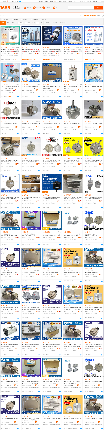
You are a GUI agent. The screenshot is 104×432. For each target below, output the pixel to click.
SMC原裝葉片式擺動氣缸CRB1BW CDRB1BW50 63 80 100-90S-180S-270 (9, 161)
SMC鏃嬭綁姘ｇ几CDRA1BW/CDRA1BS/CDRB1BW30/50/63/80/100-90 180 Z (52, 419)
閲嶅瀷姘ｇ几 (46, 55)
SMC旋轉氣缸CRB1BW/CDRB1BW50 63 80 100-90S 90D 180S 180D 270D (72, 308)
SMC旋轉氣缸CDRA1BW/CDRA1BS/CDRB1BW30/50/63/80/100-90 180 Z (51, 271)
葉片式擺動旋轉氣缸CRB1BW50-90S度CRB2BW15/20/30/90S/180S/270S (9, 124)
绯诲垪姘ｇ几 (53, 55)
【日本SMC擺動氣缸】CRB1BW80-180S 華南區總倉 (31, 198)
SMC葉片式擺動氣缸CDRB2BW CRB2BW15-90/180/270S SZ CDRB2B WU (93, 198)
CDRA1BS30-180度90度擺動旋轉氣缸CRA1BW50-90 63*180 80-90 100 (9, 345)
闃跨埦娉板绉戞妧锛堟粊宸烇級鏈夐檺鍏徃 (69, 385)
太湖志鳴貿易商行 (5, 127)
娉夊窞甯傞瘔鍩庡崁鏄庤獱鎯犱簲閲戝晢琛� (90, 422)
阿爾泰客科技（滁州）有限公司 (69, 237)
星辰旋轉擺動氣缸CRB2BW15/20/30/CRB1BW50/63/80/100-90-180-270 (10, 198)
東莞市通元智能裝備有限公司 (48, 237)
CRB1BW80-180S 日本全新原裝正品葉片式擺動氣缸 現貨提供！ (30, 271)
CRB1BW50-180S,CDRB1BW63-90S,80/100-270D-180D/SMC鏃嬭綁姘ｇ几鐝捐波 (51, 382)
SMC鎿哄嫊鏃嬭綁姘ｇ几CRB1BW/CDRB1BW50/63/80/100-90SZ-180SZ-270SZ (9, 382)
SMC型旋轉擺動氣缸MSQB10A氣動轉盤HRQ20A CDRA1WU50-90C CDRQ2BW (72, 87)
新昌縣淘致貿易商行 (48, 164)
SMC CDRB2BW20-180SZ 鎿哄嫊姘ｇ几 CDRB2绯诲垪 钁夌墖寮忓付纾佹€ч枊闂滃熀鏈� (72, 382)
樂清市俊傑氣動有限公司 (6, 90)
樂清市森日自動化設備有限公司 (69, 90)
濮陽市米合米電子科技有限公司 (90, 164)
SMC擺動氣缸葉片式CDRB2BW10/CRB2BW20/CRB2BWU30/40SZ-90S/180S (31, 308)
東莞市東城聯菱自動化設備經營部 (90, 237)
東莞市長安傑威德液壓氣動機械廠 (69, 164)
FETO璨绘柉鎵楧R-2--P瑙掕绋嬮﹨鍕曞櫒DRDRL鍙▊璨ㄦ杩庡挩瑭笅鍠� (73, 50)
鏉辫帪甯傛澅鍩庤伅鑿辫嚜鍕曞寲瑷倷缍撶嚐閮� (90, 385)
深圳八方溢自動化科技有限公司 (27, 274)
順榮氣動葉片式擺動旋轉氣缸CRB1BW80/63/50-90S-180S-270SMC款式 (93, 161)
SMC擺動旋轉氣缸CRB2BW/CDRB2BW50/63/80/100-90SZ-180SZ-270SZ (51, 124)
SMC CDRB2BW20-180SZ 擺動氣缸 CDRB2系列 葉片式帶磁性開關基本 (72, 234)
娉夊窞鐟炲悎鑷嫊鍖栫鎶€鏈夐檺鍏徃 (69, 53)
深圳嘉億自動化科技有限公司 (48, 90)
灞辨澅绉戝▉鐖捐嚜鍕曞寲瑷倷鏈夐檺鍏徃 (48, 53)
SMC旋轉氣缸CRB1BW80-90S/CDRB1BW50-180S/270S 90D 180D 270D (31, 161)
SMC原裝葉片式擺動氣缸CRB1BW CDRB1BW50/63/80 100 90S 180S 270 (93, 124)
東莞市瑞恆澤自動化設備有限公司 (90, 90)
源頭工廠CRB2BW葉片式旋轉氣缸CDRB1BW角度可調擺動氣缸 (10, 87)
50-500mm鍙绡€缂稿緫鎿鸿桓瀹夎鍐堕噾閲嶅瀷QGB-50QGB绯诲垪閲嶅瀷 (51, 50)
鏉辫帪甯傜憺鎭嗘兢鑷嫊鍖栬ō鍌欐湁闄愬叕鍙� (48, 422)
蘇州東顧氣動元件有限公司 (27, 164)
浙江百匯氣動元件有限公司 (48, 200)
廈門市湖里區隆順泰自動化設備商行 (6, 237)
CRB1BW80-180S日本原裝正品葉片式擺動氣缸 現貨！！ (51, 87)
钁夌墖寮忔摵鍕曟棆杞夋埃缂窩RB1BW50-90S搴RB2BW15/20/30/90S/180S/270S (73, 419)
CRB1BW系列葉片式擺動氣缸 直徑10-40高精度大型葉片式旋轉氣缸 (51, 198)
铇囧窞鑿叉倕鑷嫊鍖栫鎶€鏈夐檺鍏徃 (6, 422)
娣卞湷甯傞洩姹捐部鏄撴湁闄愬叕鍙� (69, 422)
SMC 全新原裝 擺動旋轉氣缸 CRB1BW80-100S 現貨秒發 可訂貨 (30, 234)
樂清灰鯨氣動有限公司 (90, 127)
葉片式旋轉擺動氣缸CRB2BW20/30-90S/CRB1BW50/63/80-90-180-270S (72, 161)
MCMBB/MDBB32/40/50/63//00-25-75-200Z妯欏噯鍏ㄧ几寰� (93, 50)
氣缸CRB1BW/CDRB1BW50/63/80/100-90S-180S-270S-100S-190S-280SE (31, 124)
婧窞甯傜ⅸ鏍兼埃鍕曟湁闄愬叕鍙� (90, 53)
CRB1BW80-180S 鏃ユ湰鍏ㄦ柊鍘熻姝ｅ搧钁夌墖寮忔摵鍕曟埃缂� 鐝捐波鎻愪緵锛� (30, 419)
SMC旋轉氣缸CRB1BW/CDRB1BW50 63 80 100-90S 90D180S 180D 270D (93, 87)
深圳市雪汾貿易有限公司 (6, 164)
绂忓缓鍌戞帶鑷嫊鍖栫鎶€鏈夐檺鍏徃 (6, 53)
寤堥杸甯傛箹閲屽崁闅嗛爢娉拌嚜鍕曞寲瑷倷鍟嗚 (6, 385)
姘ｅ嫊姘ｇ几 (4, 55)
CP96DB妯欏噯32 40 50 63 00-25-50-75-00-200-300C (30, 50)
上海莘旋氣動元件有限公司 (90, 200)
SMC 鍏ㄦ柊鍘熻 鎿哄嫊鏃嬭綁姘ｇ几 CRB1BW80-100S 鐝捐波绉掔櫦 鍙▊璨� (30, 382)
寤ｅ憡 (17, 51)
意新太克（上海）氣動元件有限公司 (27, 237)
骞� (17, 53)
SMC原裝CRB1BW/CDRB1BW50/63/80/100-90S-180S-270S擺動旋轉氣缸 (72, 345)
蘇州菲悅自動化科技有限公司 (6, 274)
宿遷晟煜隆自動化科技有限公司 (6, 200)
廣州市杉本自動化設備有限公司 (27, 200)
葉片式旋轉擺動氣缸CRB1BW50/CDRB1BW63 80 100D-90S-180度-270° (30, 87)
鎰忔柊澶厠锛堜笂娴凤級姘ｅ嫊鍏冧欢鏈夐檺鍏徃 (27, 385)
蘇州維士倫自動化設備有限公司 (69, 127)
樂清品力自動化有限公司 (27, 127)
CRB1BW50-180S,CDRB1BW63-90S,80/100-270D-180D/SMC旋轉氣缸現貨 (51, 234)
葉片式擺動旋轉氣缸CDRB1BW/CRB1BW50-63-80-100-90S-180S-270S (73, 198)
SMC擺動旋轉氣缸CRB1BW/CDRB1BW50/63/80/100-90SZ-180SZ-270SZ (9, 234)
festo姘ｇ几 (10, 55)
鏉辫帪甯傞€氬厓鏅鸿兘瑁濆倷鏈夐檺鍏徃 (48, 385)
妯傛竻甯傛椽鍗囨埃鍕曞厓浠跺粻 (27, 53)
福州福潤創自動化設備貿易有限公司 (69, 200)
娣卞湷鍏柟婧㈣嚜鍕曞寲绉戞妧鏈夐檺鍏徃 (27, 422)
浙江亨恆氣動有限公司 (27, 90)
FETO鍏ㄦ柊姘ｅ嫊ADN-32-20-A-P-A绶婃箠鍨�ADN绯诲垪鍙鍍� (9, 50)
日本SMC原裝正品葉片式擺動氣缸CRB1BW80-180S (72, 124)
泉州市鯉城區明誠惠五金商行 (48, 127)
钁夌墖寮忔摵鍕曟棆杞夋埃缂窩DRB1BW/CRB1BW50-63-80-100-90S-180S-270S (94, 382)
